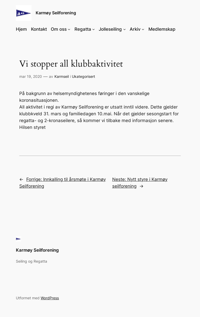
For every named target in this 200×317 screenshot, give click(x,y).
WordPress (50, 298)
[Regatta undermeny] (93, 29)
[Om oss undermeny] (69, 29)
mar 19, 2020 (30, 76)
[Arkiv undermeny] (143, 29)
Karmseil (61, 76)
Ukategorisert (83, 76)
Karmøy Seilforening (56, 12)
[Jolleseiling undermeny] (124, 29)
